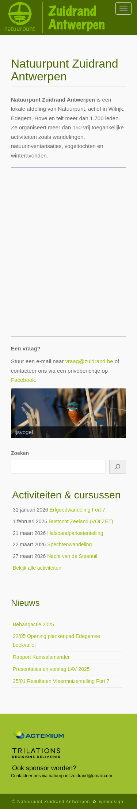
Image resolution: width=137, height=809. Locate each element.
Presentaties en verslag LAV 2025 (51, 669)
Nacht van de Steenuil (72, 556)
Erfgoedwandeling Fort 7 (77, 510)
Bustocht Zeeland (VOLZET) (81, 521)
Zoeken (20, 453)
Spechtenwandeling (69, 544)
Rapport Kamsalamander (41, 657)
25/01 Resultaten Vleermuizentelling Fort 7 (61, 681)
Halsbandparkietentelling (75, 533)
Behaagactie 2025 (33, 624)
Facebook (23, 380)
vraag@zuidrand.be (89, 361)
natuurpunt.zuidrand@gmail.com (80, 775)
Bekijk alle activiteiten (37, 568)
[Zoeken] (117, 467)
